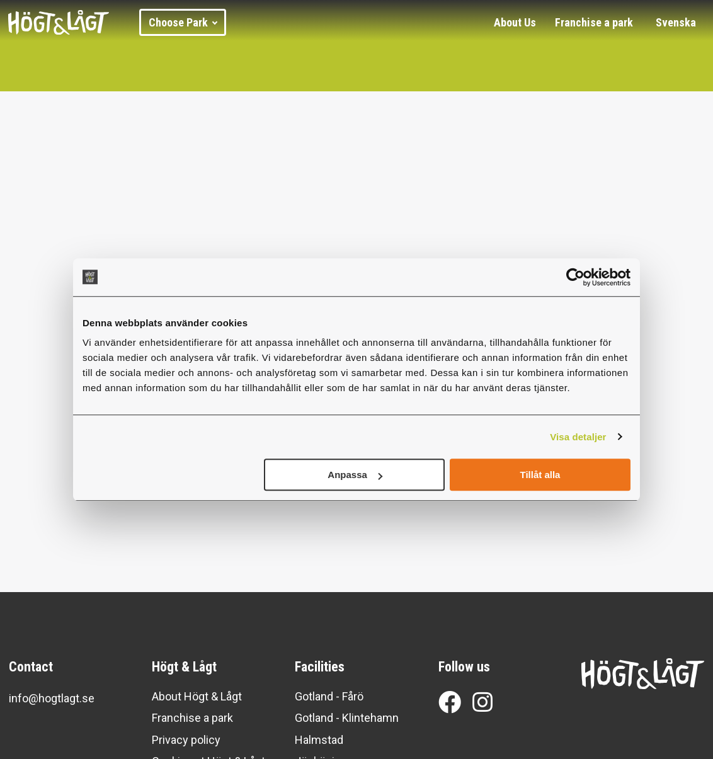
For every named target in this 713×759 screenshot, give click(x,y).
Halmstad (319, 739)
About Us (515, 22)
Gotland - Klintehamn (347, 717)
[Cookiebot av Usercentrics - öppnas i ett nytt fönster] (575, 277)
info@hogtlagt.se (51, 698)
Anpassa (355, 474)
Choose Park (183, 22)
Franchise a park (594, 22)
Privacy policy (186, 739)
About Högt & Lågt (197, 696)
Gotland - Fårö (329, 696)
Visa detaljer (578, 436)
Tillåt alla (540, 474)
